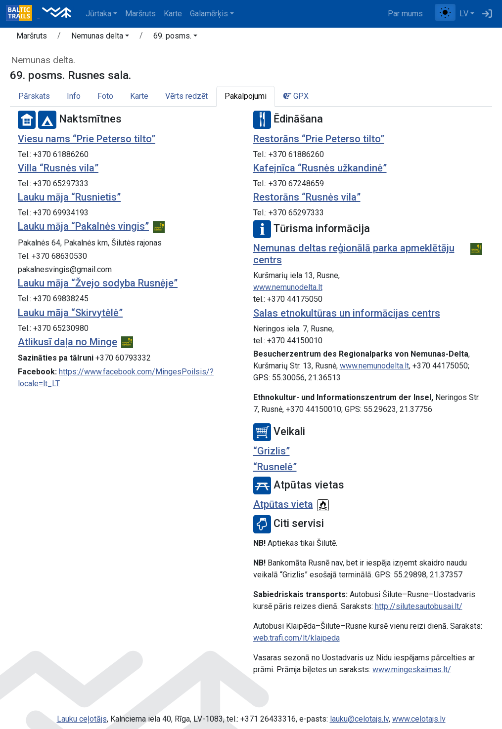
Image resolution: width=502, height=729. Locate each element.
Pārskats (34, 96)
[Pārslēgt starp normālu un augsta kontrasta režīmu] (445, 12)
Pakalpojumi (246, 96)
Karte (173, 13)
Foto (105, 96)
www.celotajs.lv (419, 719)
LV (463, 13)
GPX (296, 96)
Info (74, 96)
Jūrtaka (98, 13)
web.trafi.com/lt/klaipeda (296, 638)
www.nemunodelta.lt (287, 287)
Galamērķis (209, 13)
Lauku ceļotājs (82, 719)
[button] (100, 37)
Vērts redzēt (186, 96)
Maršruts (140, 13)
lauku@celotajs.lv (359, 719)
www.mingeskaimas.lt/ (411, 669)
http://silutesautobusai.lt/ (418, 606)
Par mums (405, 13)
